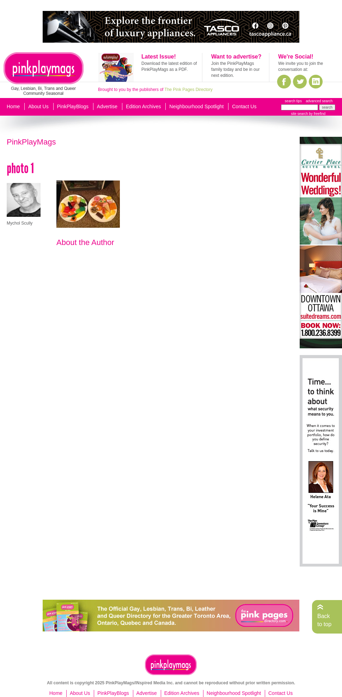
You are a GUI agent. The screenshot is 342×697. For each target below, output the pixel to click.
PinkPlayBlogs (73, 106)
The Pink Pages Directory (189, 89)
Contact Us (244, 106)
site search (299, 114)
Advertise (107, 106)
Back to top (324, 620)
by (316, 114)
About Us (38, 106)
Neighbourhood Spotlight (196, 106)
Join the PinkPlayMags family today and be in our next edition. (235, 69)
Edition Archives (143, 106)
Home (13, 106)
